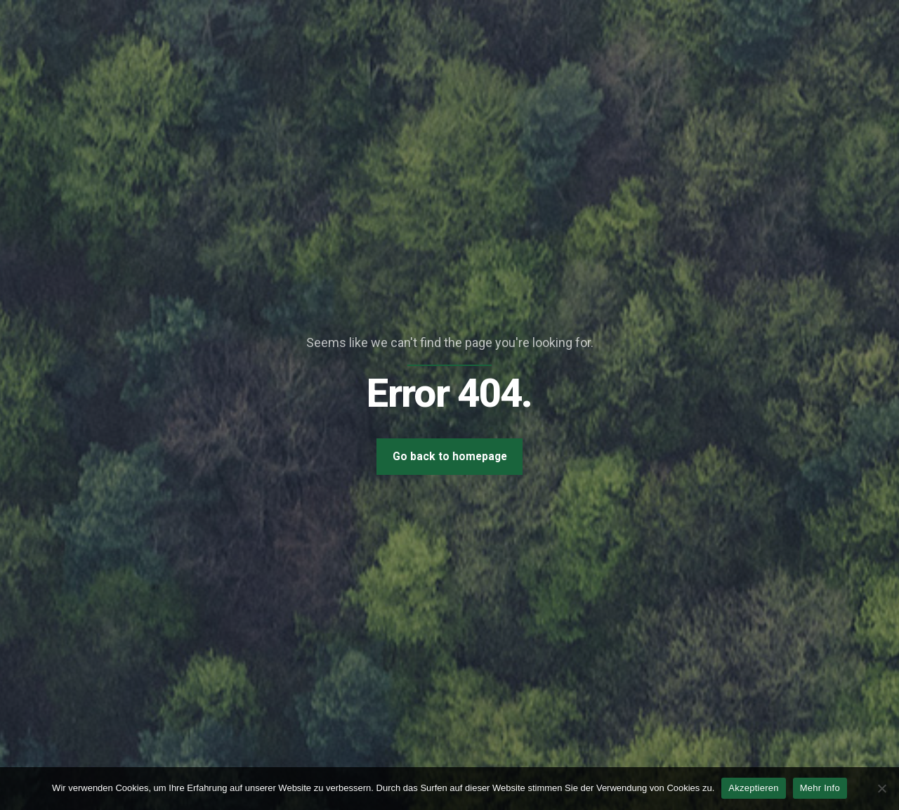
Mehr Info (820, 788)
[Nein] (881, 788)
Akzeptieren (753, 788)
